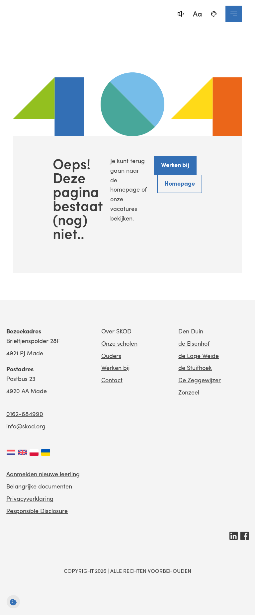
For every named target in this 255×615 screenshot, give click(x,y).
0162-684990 (24, 414)
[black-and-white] (214, 14)
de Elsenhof (194, 343)
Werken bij (175, 164)
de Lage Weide (198, 356)
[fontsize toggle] (197, 14)
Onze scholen (119, 343)
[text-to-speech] (180, 14)
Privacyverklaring (29, 498)
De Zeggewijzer (199, 380)
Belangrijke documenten (39, 486)
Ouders (111, 356)
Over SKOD (116, 331)
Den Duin (190, 331)
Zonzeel (188, 392)
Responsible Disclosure (37, 511)
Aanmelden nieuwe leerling (43, 474)
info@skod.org (25, 426)
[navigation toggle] (233, 14)
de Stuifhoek (195, 368)
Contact (112, 380)
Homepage (179, 183)
